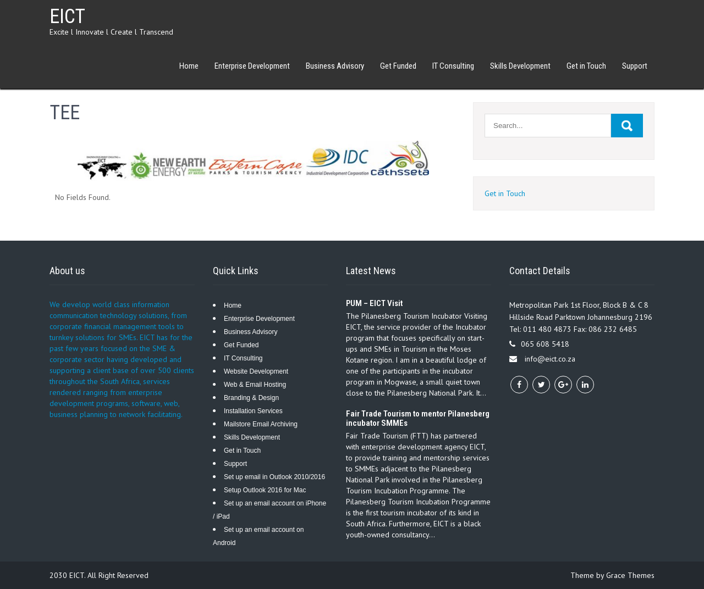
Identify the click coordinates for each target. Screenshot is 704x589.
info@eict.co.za (550, 359)
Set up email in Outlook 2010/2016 (274, 477)
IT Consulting (453, 66)
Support (634, 66)
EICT (67, 16)
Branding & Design (251, 398)
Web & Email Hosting (255, 384)
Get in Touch (586, 66)
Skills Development (520, 66)
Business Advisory (335, 66)
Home (189, 66)
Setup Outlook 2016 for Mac (265, 490)
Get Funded (398, 66)
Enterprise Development (252, 66)
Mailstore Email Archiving (261, 424)
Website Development (256, 371)
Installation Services (253, 411)
